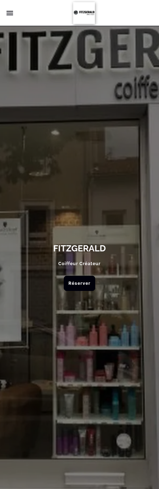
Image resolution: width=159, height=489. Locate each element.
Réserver (79, 283)
